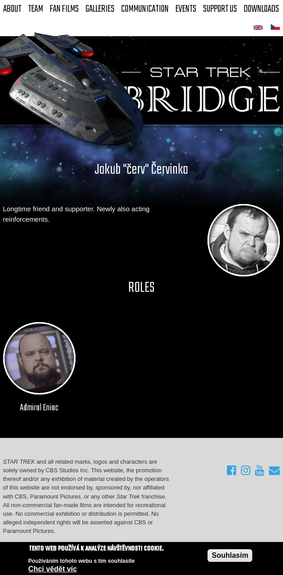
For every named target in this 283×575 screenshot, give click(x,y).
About (12, 9)
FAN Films (64, 9)
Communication (145, 9)
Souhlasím (230, 555)
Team (35, 9)
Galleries (99, 9)
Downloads (261, 9)
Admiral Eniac (39, 408)
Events (185, 9)
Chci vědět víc (52, 569)
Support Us (220, 9)
